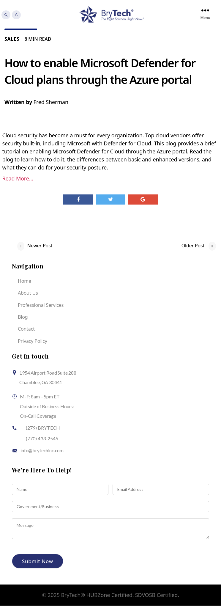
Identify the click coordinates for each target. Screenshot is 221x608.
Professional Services (41, 307)
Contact (26, 331)
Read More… (17, 180)
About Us (28, 295)
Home (24, 283)
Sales (12, 41)
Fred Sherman (51, 104)
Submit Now (37, 563)
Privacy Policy (32, 343)
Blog (23, 319)
